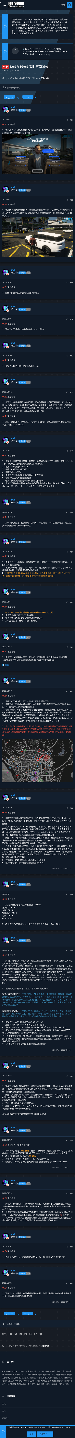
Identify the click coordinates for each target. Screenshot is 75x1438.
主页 (4, 1404)
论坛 (4, 1411)
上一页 (9, 1314)
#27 (71, 451)
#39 (71, 1247)
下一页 (28, 97)
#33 (71, 808)
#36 (71, 1076)
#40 (71, 1283)
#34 (71, 895)
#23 (71, 283)
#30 (71, 602)
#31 (71, 647)
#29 (71, 552)
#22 (71, 200)
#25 (71, 356)
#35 (71, 951)
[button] (5, 5)
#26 (71, 392)
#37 (71, 1141)
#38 (71, 1194)
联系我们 (5, 1418)
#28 (71, 513)
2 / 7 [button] (18, 97)
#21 (71, 120)
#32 (71, 691)
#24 (71, 319)
